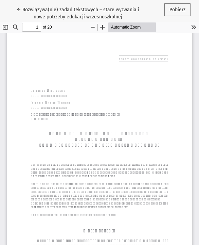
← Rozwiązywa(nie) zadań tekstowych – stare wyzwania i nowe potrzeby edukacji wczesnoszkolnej (78, 13)
